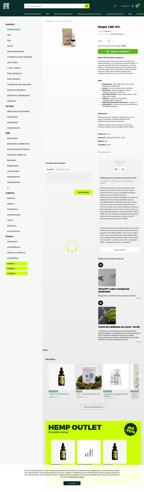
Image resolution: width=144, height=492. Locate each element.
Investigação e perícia (18, 149)
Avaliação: (50, 169)
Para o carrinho (120, 52)
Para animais (13, 79)
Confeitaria (13, 171)
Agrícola (12, 226)
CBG (9, 40)
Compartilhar (139, 27)
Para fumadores (15, 51)
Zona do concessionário (63, 14)
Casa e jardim (14, 68)
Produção (12, 138)
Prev (46, 375)
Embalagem (13, 166)
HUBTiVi (11, 264)
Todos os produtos (93, 407)
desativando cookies (76, 477)
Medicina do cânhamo (18, 111)
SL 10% (108, 145)
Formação (12, 117)
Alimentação (13, 29)
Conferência (13, 247)
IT (8, 188)
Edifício (11, 198)
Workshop (12, 122)
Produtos (58, 21)
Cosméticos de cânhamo (19, 57)
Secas (10, 46)
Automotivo (13, 231)
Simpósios (12, 241)
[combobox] (115, 6)
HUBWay (11, 273)
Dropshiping (13, 177)
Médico (11, 204)
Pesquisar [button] (87, 6)
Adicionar (83, 192)
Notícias (11, 101)
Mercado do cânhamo (32, 14)
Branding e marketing (18, 144)
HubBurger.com (50, 21)
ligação (138, 342)
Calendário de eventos (115, 14)
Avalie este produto (117, 34)
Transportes (13, 182)
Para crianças (14, 73)
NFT (47, 14)
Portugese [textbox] (115, 6)
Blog (130, 14)
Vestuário (12, 62)
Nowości (107, 391)
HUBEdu (11, 268)
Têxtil (10, 220)
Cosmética (12, 209)
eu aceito (72, 483)
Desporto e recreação (18, 95)
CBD (9, 35)
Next (141, 375)
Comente (50, 172)
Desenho (11, 160)
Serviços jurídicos (16, 155)
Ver (133, 27)
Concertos (12, 258)
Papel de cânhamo (16, 90)
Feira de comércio (16, 253)
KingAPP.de (108, 31)
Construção (13, 128)
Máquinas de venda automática (89, 14)
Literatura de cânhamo (19, 84)
